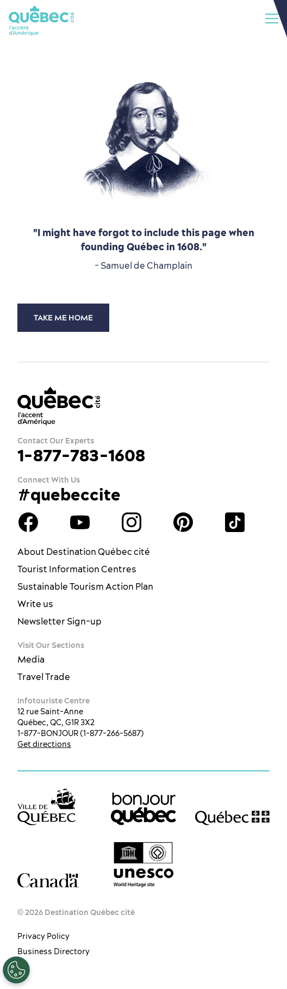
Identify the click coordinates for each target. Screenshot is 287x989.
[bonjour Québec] (143, 809)
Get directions (44, 744)
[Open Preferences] (16, 970)
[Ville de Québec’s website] (46, 806)
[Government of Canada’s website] (48, 880)
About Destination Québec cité (83, 551)
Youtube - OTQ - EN (80, 522)
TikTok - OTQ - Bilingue (235, 522)
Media (31, 659)
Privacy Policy (43, 936)
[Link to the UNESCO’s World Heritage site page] (143, 864)
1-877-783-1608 (81, 455)
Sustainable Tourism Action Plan (85, 586)
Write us (35, 603)
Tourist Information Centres (76, 569)
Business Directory (53, 951)
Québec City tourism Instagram (131, 522)
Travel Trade (43, 676)
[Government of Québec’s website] (232, 818)
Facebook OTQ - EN (28, 522)
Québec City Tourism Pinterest (183, 522)
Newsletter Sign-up (59, 621)
